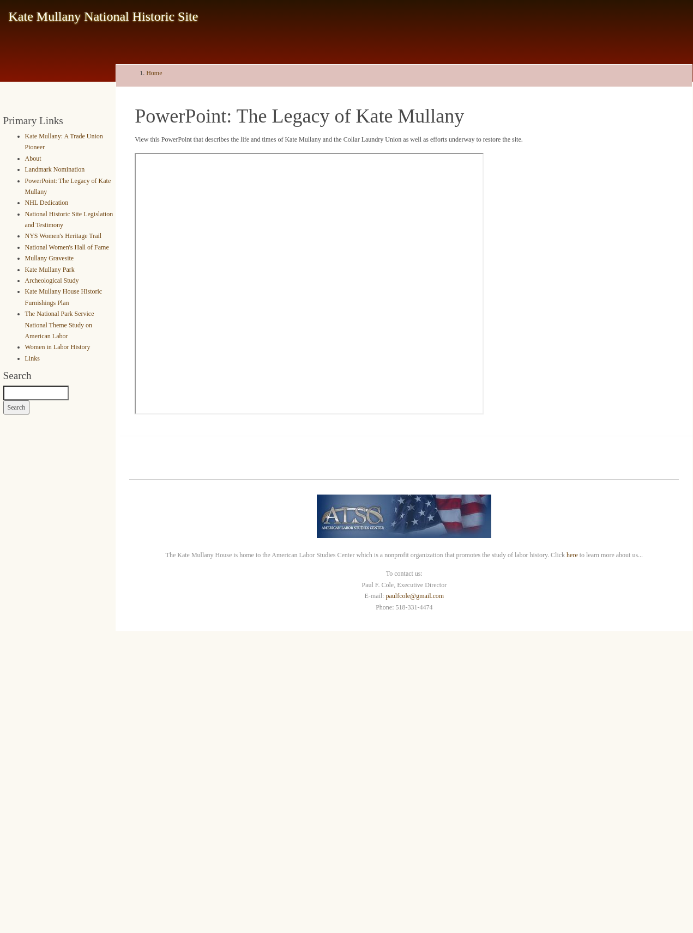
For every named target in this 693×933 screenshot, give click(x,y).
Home (154, 73)
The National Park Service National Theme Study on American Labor (59, 325)
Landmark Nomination (55, 169)
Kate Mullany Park (50, 269)
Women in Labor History (58, 347)
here (572, 555)
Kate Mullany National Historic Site (103, 16)
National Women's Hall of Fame (67, 247)
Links (32, 358)
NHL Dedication (47, 202)
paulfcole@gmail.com (414, 596)
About (33, 158)
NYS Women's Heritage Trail (63, 236)
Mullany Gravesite (49, 258)
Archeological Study (52, 280)
